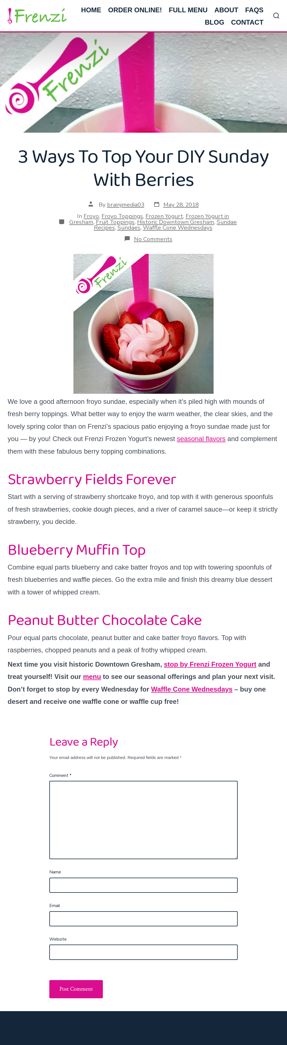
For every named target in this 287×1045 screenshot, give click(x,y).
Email (54, 906)
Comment (60, 775)
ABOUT (226, 10)
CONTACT (247, 22)
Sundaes (128, 227)
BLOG (214, 22)
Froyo (91, 216)
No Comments (153, 239)
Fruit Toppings (115, 222)
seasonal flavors (201, 438)
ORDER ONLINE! (135, 10)
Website (58, 939)
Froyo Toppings (122, 216)
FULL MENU (188, 10)
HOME (91, 10)
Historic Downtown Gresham (175, 222)
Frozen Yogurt (164, 216)
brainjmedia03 (125, 204)
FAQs (254, 10)
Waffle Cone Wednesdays (177, 227)
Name (55, 872)
